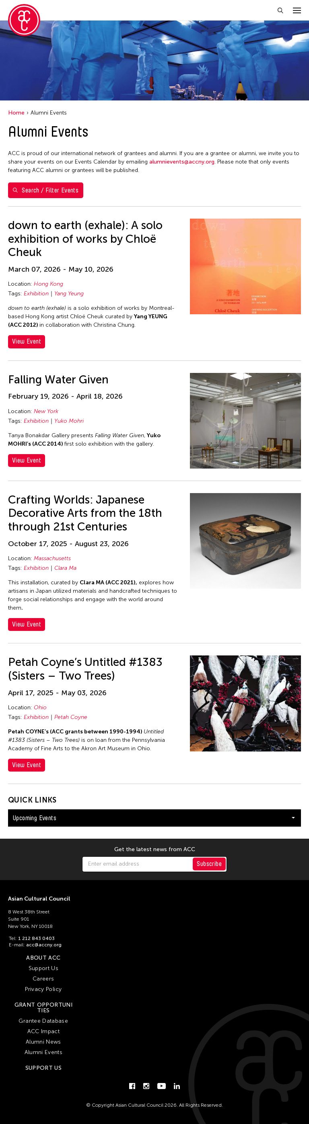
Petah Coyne (70, 717)
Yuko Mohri (69, 421)
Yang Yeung (69, 293)
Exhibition (36, 293)
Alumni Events (44, 1052)
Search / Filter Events (45, 190)
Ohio (40, 707)
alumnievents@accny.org (181, 161)
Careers (43, 978)
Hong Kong (48, 283)
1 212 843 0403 (36, 938)
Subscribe (209, 864)
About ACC (43, 957)
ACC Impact (43, 1031)
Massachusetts (52, 558)
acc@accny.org (44, 945)
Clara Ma (65, 568)
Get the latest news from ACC (154, 849)
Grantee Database (43, 1021)
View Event (26, 341)
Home (16, 112)
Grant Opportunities (43, 1007)
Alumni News (43, 1041)
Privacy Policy (43, 989)
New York (46, 411)
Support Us (44, 968)
